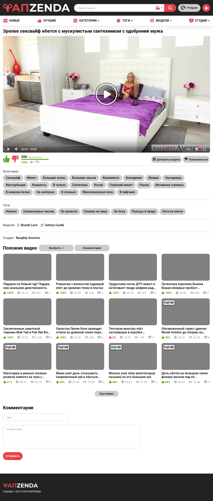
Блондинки (134, 178)
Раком (144, 185)
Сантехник (80, 185)
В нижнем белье (18, 192)
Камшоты (39, 185)
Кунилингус (111, 178)
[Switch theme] (206, 8)
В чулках (59, 185)
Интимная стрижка (169, 185)
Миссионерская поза (98, 192)
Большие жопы (54, 178)
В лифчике (127, 192)
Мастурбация (16, 185)
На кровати (69, 211)
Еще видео (107, 393)
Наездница (173, 178)
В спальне (68, 192)
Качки (98, 185)
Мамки (153, 178)
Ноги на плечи (172, 211)
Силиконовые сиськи (38, 211)
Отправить (13, 456)
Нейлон (11, 211)
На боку (119, 211)
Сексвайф (13, 178)
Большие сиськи (84, 178)
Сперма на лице (95, 211)
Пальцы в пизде (144, 211)
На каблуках (46, 192)
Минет (31, 178)
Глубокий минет (121, 185)
